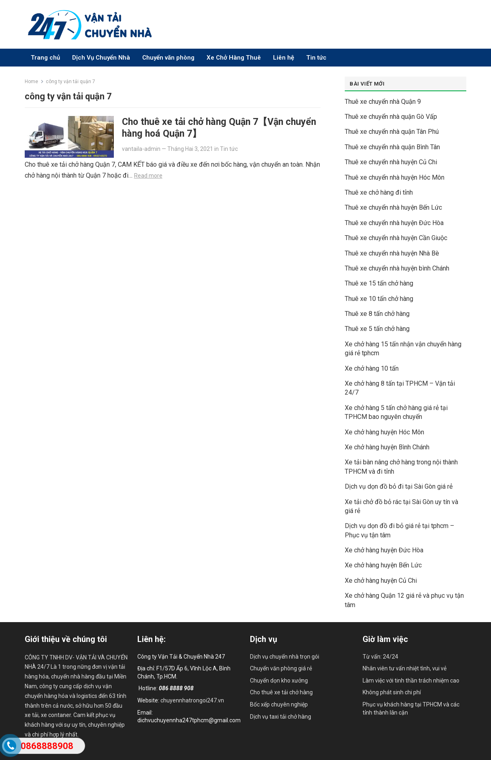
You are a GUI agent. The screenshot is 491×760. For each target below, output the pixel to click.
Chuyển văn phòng (168, 57)
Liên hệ (283, 57)
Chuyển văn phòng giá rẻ (281, 668)
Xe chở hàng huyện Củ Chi (381, 580)
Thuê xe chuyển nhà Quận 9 (383, 101)
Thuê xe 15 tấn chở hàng (379, 283)
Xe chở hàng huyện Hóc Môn (384, 432)
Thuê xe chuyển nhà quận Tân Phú (392, 131)
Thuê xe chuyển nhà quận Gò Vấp (391, 116)
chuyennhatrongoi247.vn (192, 700)
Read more (148, 175)
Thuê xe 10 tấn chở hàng (379, 299)
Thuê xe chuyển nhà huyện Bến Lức (393, 207)
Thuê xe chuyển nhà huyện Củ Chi (391, 162)
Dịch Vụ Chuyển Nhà (101, 57)
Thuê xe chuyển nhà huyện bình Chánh (397, 268)
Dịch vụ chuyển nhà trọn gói (284, 656)
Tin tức (316, 57)
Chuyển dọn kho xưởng (279, 680)
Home (31, 81)
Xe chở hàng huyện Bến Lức (383, 565)
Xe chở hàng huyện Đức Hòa (384, 550)
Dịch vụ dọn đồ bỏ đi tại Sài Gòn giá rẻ (399, 486)
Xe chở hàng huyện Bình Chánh (387, 447)
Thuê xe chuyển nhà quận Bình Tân (392, 147)
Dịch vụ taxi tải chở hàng (280, 716)
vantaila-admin (141, 149)
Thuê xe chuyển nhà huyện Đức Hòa (394, 223)
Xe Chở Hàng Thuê (234, 57)
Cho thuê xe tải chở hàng (281, 692)
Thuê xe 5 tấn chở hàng (377, 329)
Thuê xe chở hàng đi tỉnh (379, 192)
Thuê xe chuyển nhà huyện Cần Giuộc (396, 238)
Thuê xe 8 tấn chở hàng (377, 314)
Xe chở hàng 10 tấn (372, 368)
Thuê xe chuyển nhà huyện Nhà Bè (392, 253)
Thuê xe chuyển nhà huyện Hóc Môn (394, 177)
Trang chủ (45, 57)
